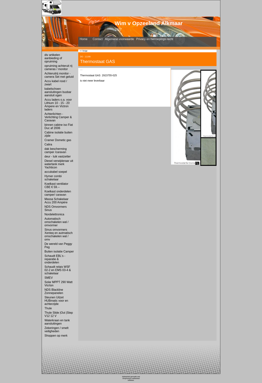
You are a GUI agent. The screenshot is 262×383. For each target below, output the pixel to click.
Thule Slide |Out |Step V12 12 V (59, 314)
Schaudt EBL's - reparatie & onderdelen (55, 259)
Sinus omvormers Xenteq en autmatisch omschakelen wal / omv (59, 234)
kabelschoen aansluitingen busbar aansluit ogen (58, 92)
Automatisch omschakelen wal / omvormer (57, 222)
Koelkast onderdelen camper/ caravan (58, 193)
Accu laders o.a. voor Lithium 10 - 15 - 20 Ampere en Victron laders (58, 104)
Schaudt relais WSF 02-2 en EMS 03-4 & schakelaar (58, 270)
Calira (48, 144)
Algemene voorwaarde (119, 39)
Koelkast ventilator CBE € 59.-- (56, 185)
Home (84, 39)
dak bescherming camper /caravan (56, 150)
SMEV (49, 277)
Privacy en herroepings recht (154, 39)
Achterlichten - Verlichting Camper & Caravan (58, 117)
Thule (48, 308)
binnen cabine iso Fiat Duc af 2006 (59, 126)
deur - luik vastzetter (58, 156)
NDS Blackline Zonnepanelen (54, 291)
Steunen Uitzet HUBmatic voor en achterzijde (56, 300)
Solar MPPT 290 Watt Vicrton (59, 284)
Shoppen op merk (56, 335)
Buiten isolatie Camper (59, 251)
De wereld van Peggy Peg (58, 245)
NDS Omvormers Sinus (56, 208)
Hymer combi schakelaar (53, 178)
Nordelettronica (54, 214)
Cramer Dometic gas (58, 140)
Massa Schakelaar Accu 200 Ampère (57, 201)
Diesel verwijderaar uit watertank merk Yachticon (59, 164)
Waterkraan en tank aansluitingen (57, 322)
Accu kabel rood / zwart (56, 83)
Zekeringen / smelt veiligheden (57, 329)
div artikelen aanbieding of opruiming (53, 58)
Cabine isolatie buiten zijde (58, 134)
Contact (98, 39)
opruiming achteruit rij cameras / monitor (58, 67)
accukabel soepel (56, 171)
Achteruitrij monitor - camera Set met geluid (59, 75)
